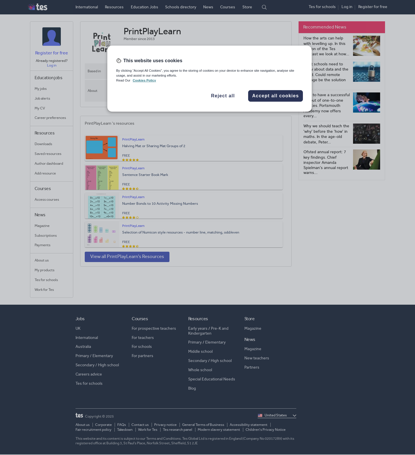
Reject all (223, 95)
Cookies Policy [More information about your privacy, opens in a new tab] (144, 80)
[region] (209, 79)
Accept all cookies (275, 95)
